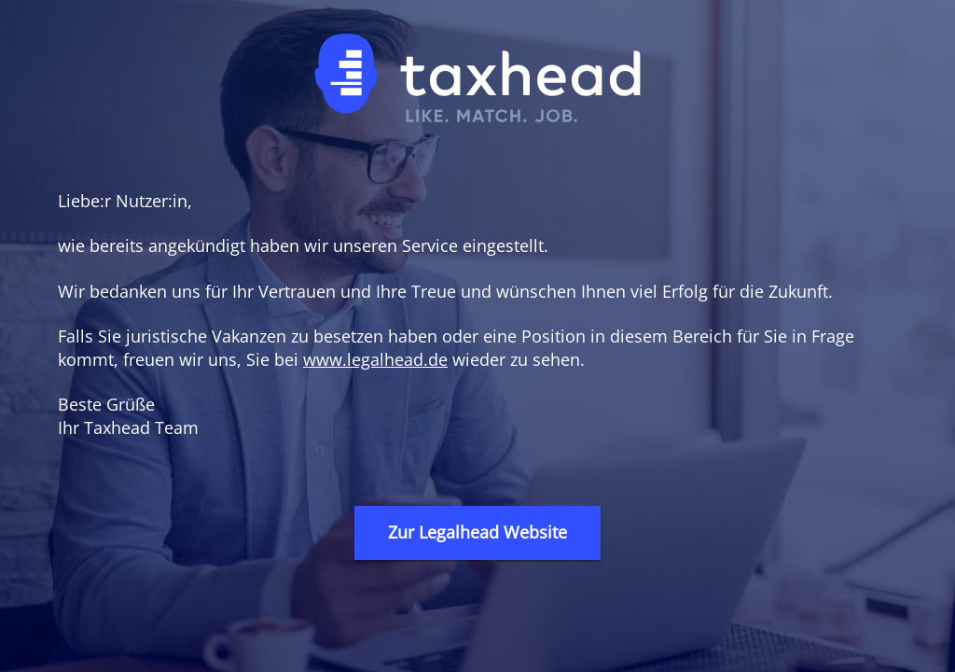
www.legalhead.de (375, 359)
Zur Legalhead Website (477, 532)
